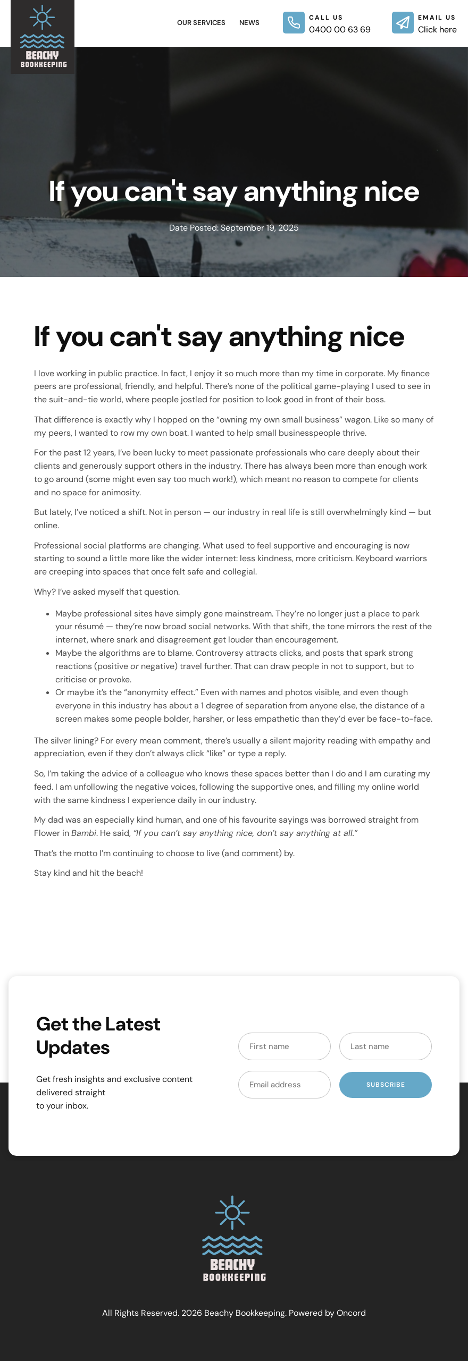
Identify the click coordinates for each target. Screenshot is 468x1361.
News (249, 22)
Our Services (201, 22)
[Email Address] (284, 1084)
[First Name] (284, 1046)
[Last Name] (385, 1046)
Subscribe (385, 1084)
